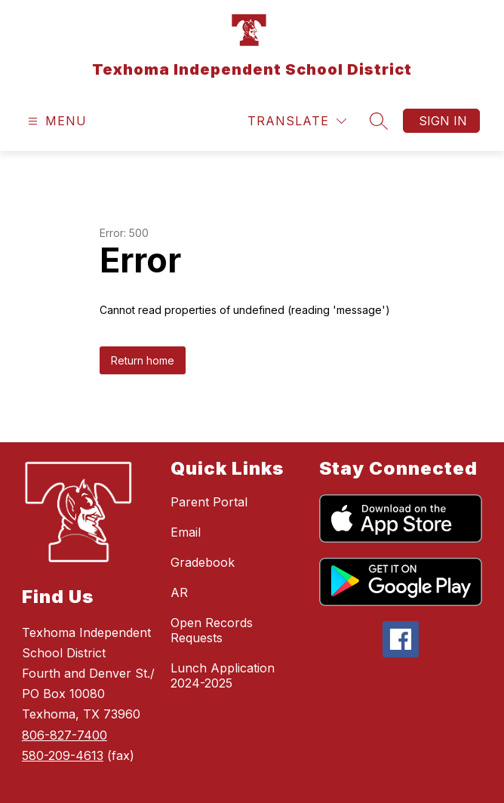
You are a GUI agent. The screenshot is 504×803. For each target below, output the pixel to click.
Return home (142, 360)
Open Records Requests (212, 630)
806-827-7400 (64, 735)
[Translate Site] (297, 121)
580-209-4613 (62, 755)
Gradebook (203, 562)
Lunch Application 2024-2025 (223, 675)
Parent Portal (209, 501)
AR (179, 592)
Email (186, 532)
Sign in (443, 120)
